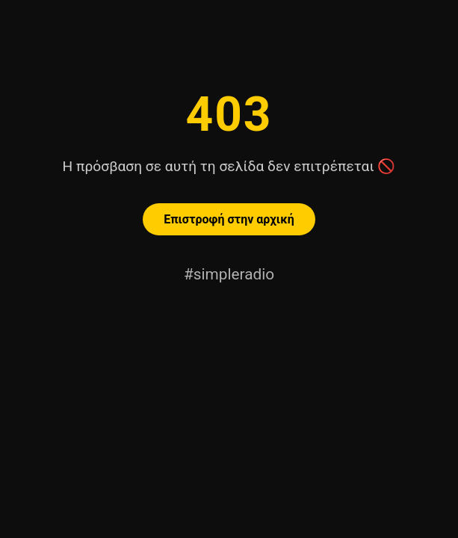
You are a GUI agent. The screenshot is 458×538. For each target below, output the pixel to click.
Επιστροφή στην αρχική (229, 219)
